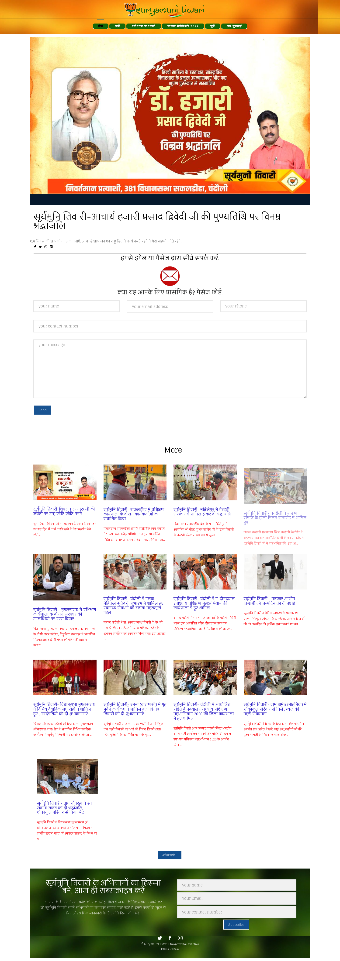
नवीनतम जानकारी (144, 26)
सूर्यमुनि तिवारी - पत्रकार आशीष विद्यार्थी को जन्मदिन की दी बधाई (269, 601)
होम (100, 26)
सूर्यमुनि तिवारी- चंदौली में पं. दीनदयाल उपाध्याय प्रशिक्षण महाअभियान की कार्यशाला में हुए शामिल (204, 603)
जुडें (212, 26)
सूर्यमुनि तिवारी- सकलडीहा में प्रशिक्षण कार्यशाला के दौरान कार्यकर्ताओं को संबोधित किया (134, 522)
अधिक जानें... (169, 855)
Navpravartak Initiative (184, 944)
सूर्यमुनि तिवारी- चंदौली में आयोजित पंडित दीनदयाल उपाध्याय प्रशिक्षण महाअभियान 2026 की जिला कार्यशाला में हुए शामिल (203, 711)
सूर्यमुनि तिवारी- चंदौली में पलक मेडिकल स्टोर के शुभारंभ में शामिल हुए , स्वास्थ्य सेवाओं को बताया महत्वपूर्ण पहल (134, 605)
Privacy (174, 948)
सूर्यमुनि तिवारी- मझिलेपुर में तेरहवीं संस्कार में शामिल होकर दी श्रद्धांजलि (202, 519)
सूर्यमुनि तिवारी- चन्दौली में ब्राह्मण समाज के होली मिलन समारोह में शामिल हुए (275, 514)
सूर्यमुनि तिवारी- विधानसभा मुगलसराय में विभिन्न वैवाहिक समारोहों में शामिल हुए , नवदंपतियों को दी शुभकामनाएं (64, 709)
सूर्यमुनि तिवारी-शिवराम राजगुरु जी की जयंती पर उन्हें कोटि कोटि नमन (64, 519)
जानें (117, 26)
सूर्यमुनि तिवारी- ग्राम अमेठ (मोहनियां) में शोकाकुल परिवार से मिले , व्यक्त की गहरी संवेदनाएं (275, 709)
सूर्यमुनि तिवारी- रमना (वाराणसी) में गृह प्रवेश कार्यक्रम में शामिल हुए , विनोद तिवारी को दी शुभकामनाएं (135, 709)
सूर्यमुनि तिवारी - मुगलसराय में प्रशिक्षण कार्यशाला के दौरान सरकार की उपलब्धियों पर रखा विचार (64, 614)
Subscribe (236, 924)
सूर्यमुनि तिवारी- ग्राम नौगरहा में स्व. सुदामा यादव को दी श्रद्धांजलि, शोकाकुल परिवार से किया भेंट (65, 808)
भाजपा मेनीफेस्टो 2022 (183, 26)
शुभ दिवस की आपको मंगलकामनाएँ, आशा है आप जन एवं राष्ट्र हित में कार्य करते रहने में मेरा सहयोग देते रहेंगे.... (64, 537)
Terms (165, 948)
